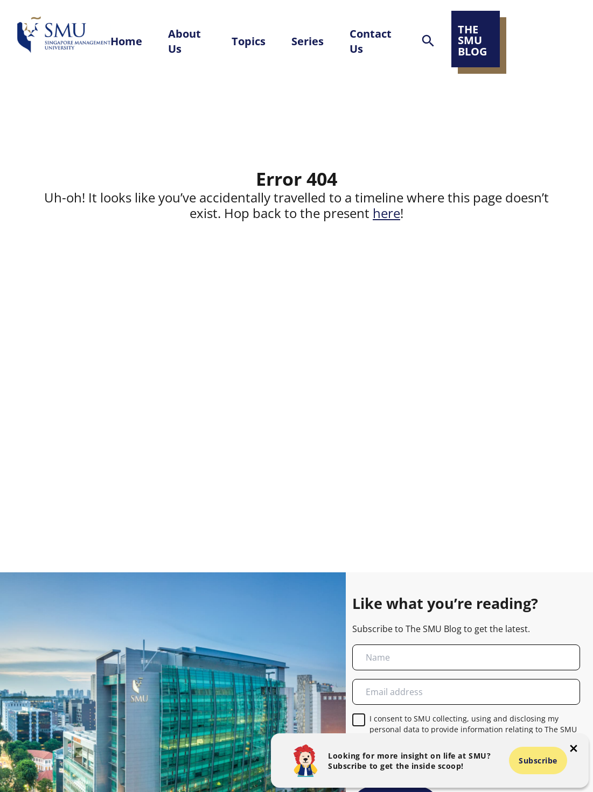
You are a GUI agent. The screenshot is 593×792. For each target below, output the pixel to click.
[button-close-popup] (573, 748)
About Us (184, 41)
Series (307, 40)
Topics (249, 40)
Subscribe (538, 760)
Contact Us (371, 41)
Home (126, 40)
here (386, 213)
